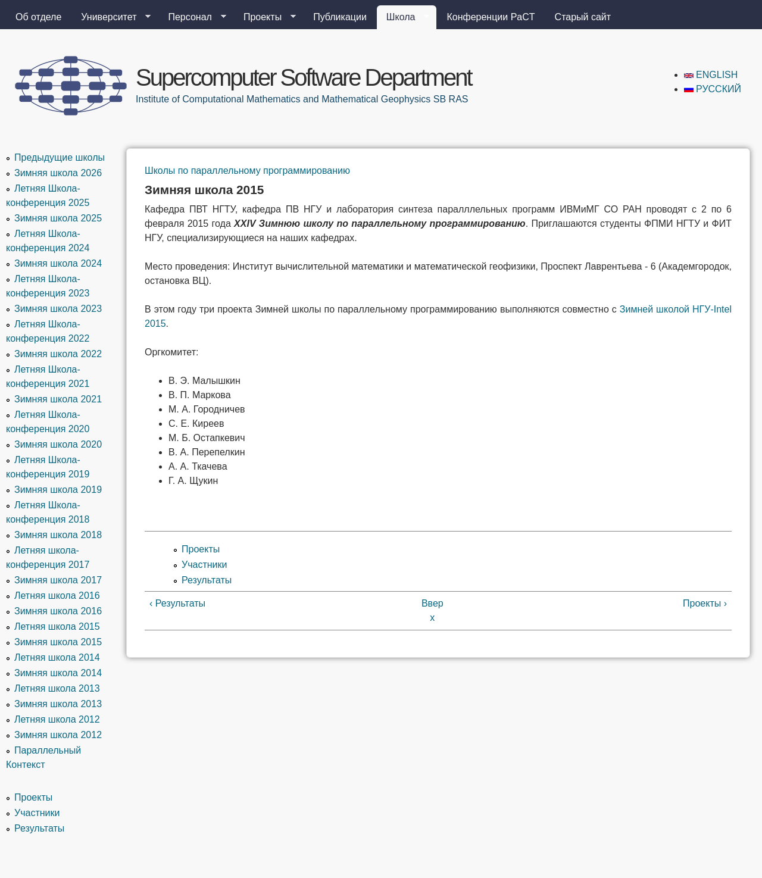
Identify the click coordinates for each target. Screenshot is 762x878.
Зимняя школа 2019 (58, 490)
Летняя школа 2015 (57, 626)
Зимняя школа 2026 (58, 173)
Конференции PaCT (490, 17)
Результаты (207, 580)
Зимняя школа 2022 (58, 354)
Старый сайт (583, 17)
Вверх (432, 610)
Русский (712, 89)
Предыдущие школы (59, 157)
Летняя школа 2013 (57, 688)
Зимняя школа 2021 (58, 399)
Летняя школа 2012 (57, 719)
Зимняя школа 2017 (58, 580)
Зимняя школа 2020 (58, 444)
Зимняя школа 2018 (58, 535)
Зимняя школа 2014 (58, 673)
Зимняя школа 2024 (58, 263)
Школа (403, 17)
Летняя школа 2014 (57, 657)
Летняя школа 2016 (57, 595)
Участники (204, 565)
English (711, 75)
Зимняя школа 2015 (58, 642)
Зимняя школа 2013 (58, 704)
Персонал (192, 17)
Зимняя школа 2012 (58, 735)
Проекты (265, 17)
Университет (111, 17)
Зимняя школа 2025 (58, 218)
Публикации (340, 17)
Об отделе (38, 17)
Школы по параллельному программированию (247, 170)
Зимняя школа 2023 (58, 309)
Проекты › (705, 603)
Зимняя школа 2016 (58, 611)
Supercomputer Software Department (303, 77)
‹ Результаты (177, 603)
